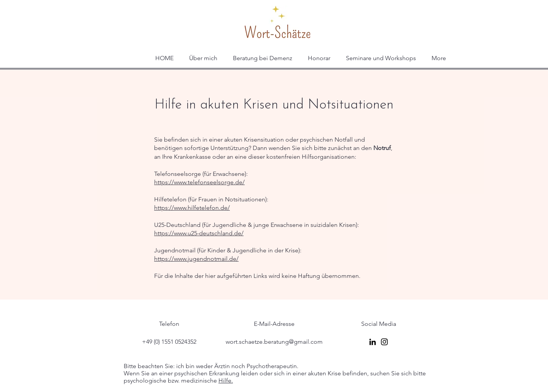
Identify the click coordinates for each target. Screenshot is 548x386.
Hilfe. (225, 380)
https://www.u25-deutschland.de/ (199, 233)
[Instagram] (384, 341)
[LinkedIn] (372, 341)
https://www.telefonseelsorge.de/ (199, 182)
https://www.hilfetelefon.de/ (192, 207)
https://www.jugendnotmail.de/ (196, 258)
